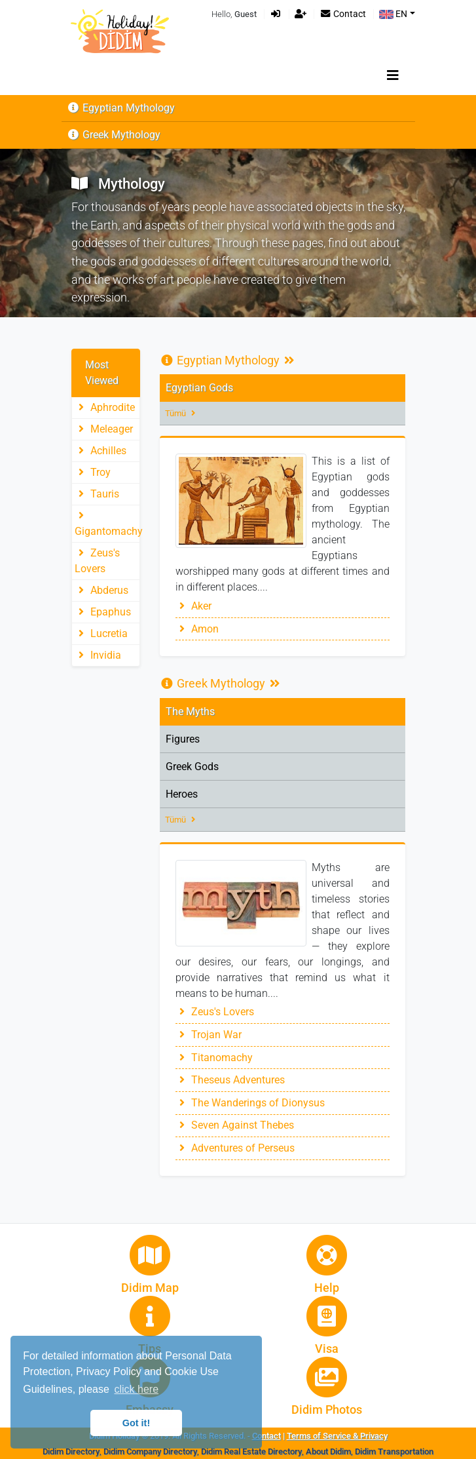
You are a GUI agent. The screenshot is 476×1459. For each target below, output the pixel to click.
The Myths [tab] (190, 711)
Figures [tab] (183, 739)
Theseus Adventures (230, 1080)
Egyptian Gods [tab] (199, 387)
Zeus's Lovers (214, 1011)
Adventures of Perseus (235, 1148)
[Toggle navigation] (393, 75)
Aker (193, 606)
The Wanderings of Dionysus (250, 1103)
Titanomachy (214, 1057)
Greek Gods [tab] (192, 766)
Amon (197, 629)
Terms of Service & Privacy (337, 1436)
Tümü (181, 413)
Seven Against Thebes (234, 1125)
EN (393, 14)
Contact (343, 14)
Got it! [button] (136, 1423)
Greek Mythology (113, 134)
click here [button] (136, 1389)
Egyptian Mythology (121, 108)
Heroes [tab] (182, 794)
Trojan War (208, 1034)
